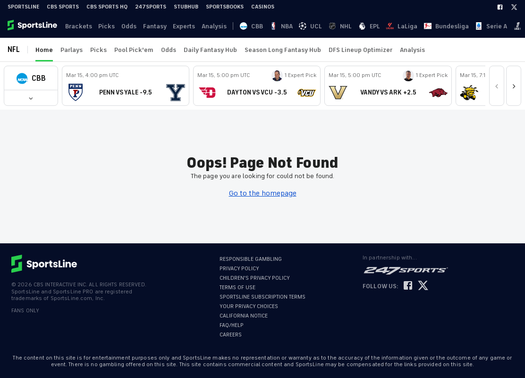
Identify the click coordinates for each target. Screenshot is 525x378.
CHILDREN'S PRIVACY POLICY (255, 278)
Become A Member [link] (497, 26)
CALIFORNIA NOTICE (244, 315)
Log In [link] (455, 26)
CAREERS (231, 334)
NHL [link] (292, 26)
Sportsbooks (225, 6)
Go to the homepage (262, 193)
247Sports (150, 6)
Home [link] (44, 50)
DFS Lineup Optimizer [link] (360, 50)
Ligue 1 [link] (421, 26)
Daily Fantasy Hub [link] (210, 50)
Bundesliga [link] (362, 26)
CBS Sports (63, 6)
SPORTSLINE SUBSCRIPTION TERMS (262, 297)
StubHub (186, 6)
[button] (31, 78)
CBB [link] (240, 26)
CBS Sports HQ (106, 6)
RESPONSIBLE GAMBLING (251, 259)
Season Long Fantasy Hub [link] (283, 50)
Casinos (262, 6)
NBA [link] (257, 26)
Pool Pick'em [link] (133, 50)
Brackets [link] (77, 26)
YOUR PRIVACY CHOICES (249, 306)
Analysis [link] (209, 26)
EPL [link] (309, 26)
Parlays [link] (71, 50)
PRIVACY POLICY (239, 268)
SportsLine (23, 6)
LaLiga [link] (329, 26)
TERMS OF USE (237, 287)
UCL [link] (274, 26)
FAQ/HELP (232, 325)
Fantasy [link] (151, 26)
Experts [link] (180, 26)
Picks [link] (105, 26)
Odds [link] (126, 26)
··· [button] (441, 26)
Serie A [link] (394, 26)
